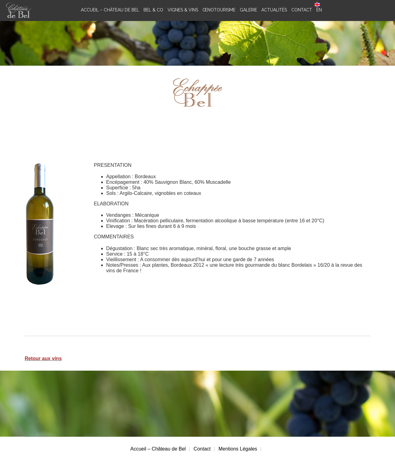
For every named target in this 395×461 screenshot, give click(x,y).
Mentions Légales (237, 448)
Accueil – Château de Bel (158, 448)
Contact (201, 448)
